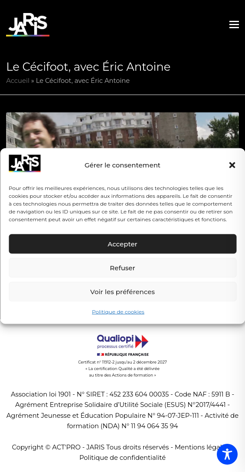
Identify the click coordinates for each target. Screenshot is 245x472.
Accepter (122, 244)
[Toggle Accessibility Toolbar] (227, 454)
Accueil (17, 81)
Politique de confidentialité (122, 458)
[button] (232, 165)
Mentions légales (202, 447)
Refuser (122, 268)
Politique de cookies (118, 311)
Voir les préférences (122, 292)
